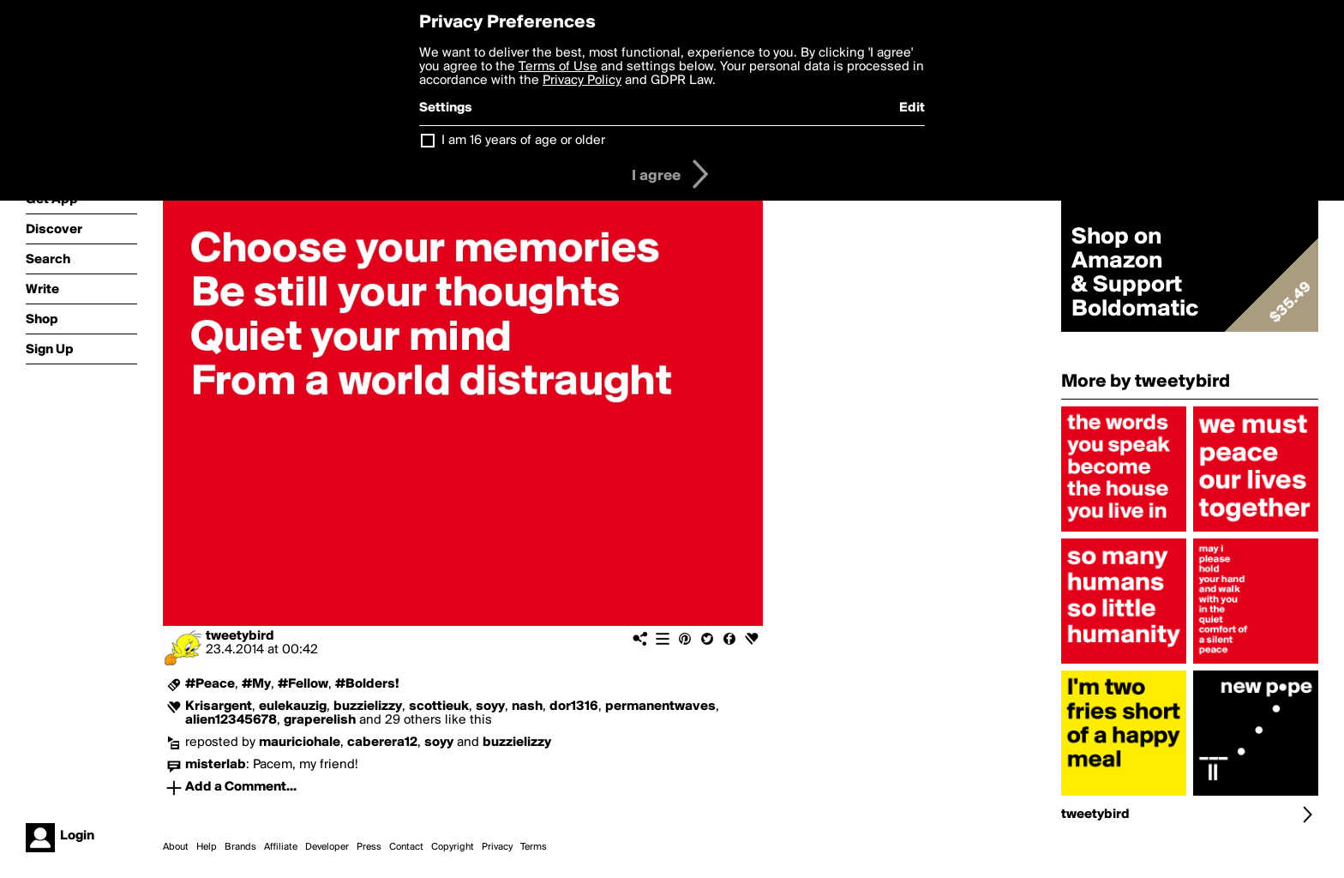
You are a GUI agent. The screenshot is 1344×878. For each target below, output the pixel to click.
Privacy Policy (582, 80)
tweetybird (240, 636)
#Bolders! (367, 684)
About (176, 847)
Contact (406, 847)
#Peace (210, 684)
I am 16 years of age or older (523, 140)
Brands (240, 847)
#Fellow (303, 684)
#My (256, 684)
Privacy (497, 847)
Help (206, 847)
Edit (912, 108)
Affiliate (280, 847)
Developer (327, 847)
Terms (533, 847)
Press (369, 847)
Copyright (452, 847)
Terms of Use (558, 67)
